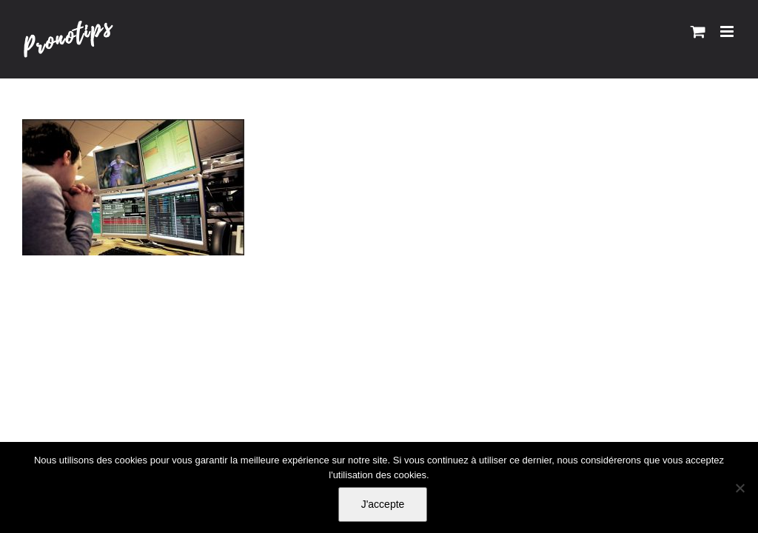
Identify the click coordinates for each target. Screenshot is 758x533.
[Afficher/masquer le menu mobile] (728, 31)
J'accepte (383, 504)
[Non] (739, 487)
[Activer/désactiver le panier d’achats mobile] (698, 31)
